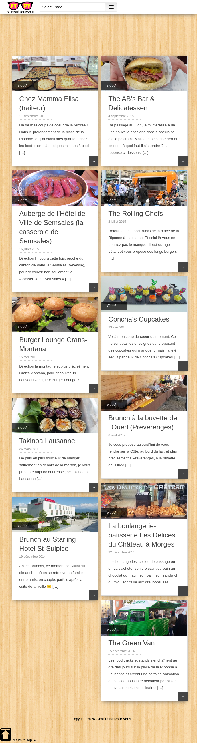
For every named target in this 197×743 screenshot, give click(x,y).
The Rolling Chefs (135, 213)
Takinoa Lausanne (47, 441)
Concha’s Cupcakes (138, 319)
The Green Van (131, 643)
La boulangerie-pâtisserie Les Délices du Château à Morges (141, 535)
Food (22, 85)
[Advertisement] (101, 34)
